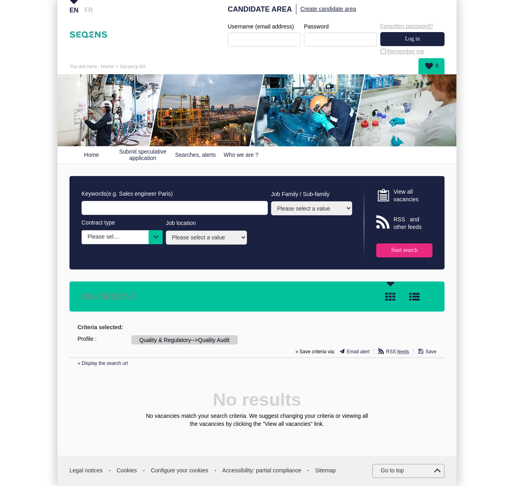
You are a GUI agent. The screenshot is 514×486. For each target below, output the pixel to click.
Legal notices (86, 470)
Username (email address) (261, 26)
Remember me (405, 51)
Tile (390, 297)
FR (88, 10)
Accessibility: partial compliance (261, 470)
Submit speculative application (143, 155)
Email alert (358, 351)
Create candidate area (328, 9)
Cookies (126, 470)
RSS (397, 351)
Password (316, 26)
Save (431, 351)
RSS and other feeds (408, 223)
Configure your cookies (179, 470)
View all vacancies (406, 195)
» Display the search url (103, 363)
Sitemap (325, 470)
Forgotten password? (406, 26)
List (414, 297)
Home (107, 66)
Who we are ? (241, 155)
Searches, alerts (195, 155)
